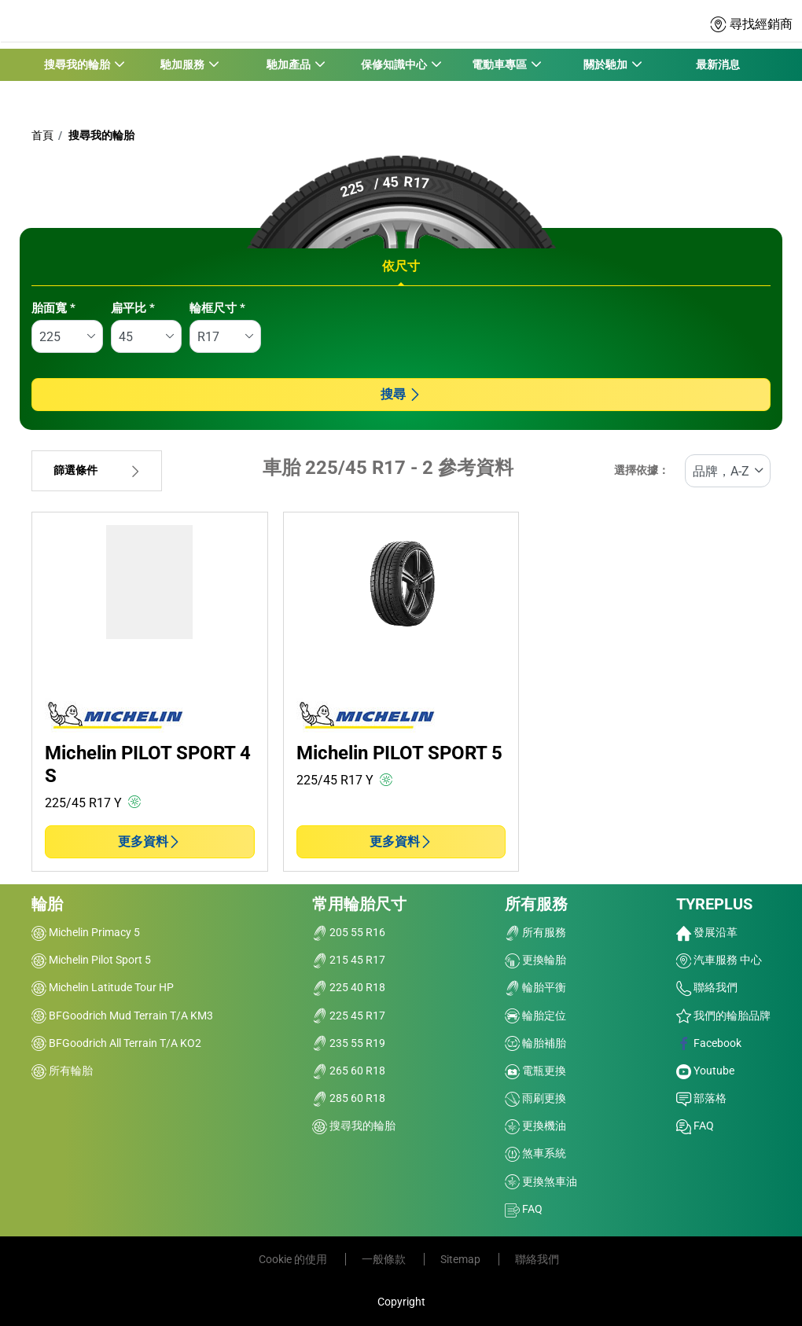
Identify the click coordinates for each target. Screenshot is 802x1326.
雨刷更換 (535, 1098)
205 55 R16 (348, 932)
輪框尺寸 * (217, 308)
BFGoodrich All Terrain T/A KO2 (116, 1043)
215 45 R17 (348, 959)
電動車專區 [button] (499, 64)
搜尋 (401, 394)
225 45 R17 (348, 1015)
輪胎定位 (535, 1015)
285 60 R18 (348, 1098)
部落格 (701, 1098)
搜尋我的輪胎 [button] (77, 64)
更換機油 (535, 1125)
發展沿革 (707, 932)
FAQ (524, 1209)
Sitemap (461, 1259)
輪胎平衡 (535, 987)
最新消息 (718, 64)
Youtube (705, 1070)
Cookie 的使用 (294, 1259)
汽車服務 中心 (719, 959)
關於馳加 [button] (605, 64)
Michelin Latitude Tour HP (102, 987)
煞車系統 (535, 1153)
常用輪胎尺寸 (359, 904)
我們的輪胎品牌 (723, 1015)
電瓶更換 (535, 1070)
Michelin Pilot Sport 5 (91, 959)
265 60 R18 (348, 1070)
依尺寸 (401, 266)
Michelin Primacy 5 (85, 932)
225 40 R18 (348, 987)
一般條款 (385, 1259)
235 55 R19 (348, 1043)
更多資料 (149, 841)
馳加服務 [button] (183, 64)
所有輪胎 (62, 1070)
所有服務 (536, 904)
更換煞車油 (541, 1181)
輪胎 (47, 904)
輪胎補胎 (535, 1043)
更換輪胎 (535, 959)
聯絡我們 (707, 987)
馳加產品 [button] (288, 64)
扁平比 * (133, 308)
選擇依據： (641, 470)
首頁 (42, 135)
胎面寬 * (53, 308)
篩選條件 (96, 470)
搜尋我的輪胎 (100, 135)
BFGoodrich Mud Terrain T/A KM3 (122, 1015)
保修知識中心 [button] (394, 64)
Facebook (708, 1043)
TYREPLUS (714, 904)
